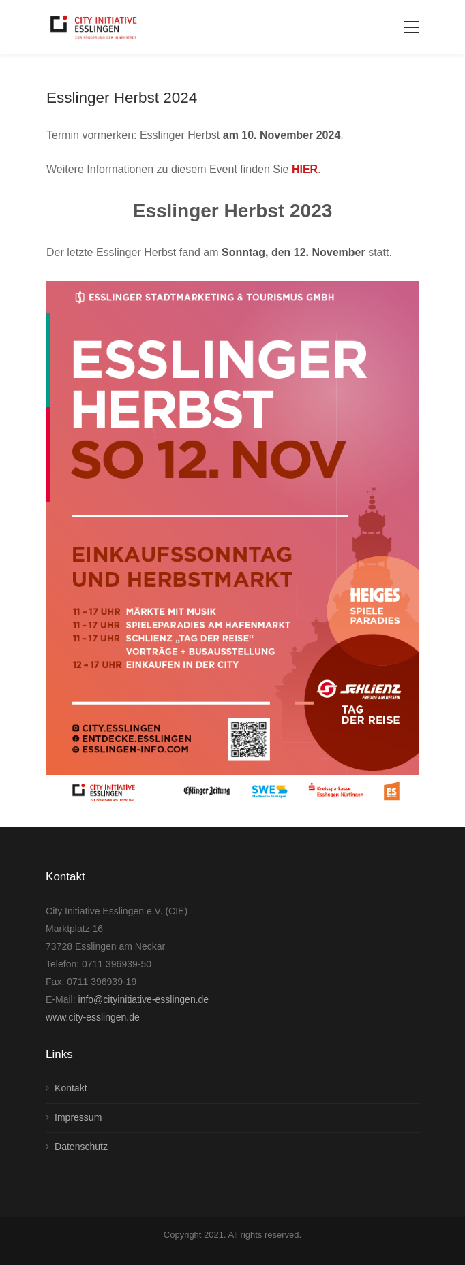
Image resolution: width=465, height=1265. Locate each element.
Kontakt (71, 1088)
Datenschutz (81, 1146)
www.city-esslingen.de (93, 1017)
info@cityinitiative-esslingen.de (143, 999)
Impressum (78, 1117)
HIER (305, 169)
